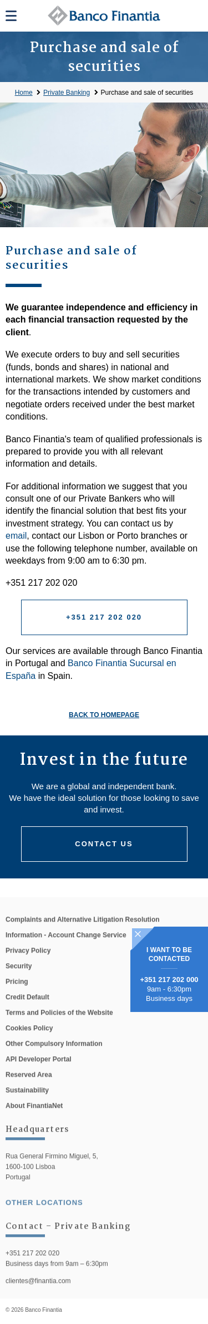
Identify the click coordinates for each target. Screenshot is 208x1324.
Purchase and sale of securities (147, 92)
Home (24, 92)
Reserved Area (29, 1086)
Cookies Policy (29, 1040)
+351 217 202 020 (104, 617)
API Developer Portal (39, 1071)
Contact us (104, 844)
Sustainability (27, 1102)
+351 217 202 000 (169, 979)
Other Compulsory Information (54, 1055)
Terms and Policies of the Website (59, 1024)
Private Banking (66, 92)
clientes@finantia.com (38, 1293)
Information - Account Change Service (66, 946)
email (16, 535)
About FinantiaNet (34, 1117)
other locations (44, 1214)
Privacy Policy (28, 962)
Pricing (17, 993)
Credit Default (27, 1009)
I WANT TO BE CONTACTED (169, 954)
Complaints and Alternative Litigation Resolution (83, 931)
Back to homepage (104, 715)
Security (19, 978)
